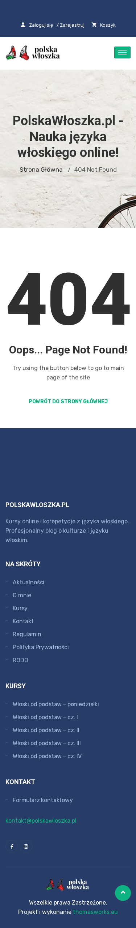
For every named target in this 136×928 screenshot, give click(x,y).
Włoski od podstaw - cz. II (46, 730)
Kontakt (23, 621)
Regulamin (27, 634)
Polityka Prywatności (41, 647)
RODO (20, 660)
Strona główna (41, 169)
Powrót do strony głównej (68, 402)
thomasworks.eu (95, 912)
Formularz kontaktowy (43, 800)
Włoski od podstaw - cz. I (45, 717)
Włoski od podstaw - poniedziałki (56, 704)
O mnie (22, 595)
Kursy (20, 608)
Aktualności (28, 582)
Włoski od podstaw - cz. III (47, 743)
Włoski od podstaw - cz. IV (47, 756)
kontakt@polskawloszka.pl (41, 820)
